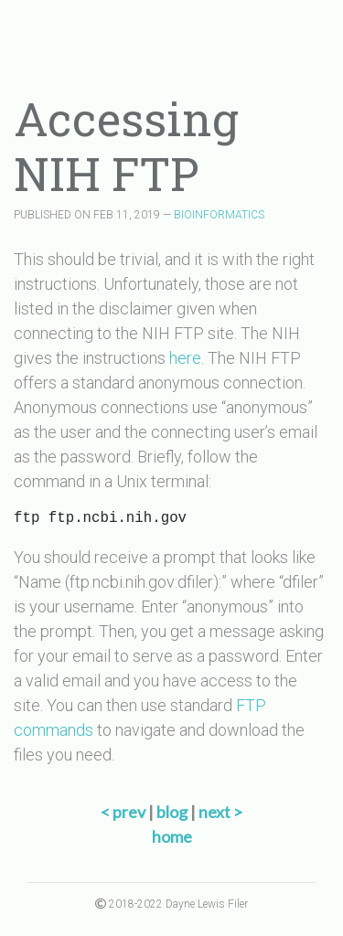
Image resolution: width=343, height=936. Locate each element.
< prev (124, 812)
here (185, 357)
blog (172, 812)
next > (220, 812)
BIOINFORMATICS (219, 214)
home (172, 836)
